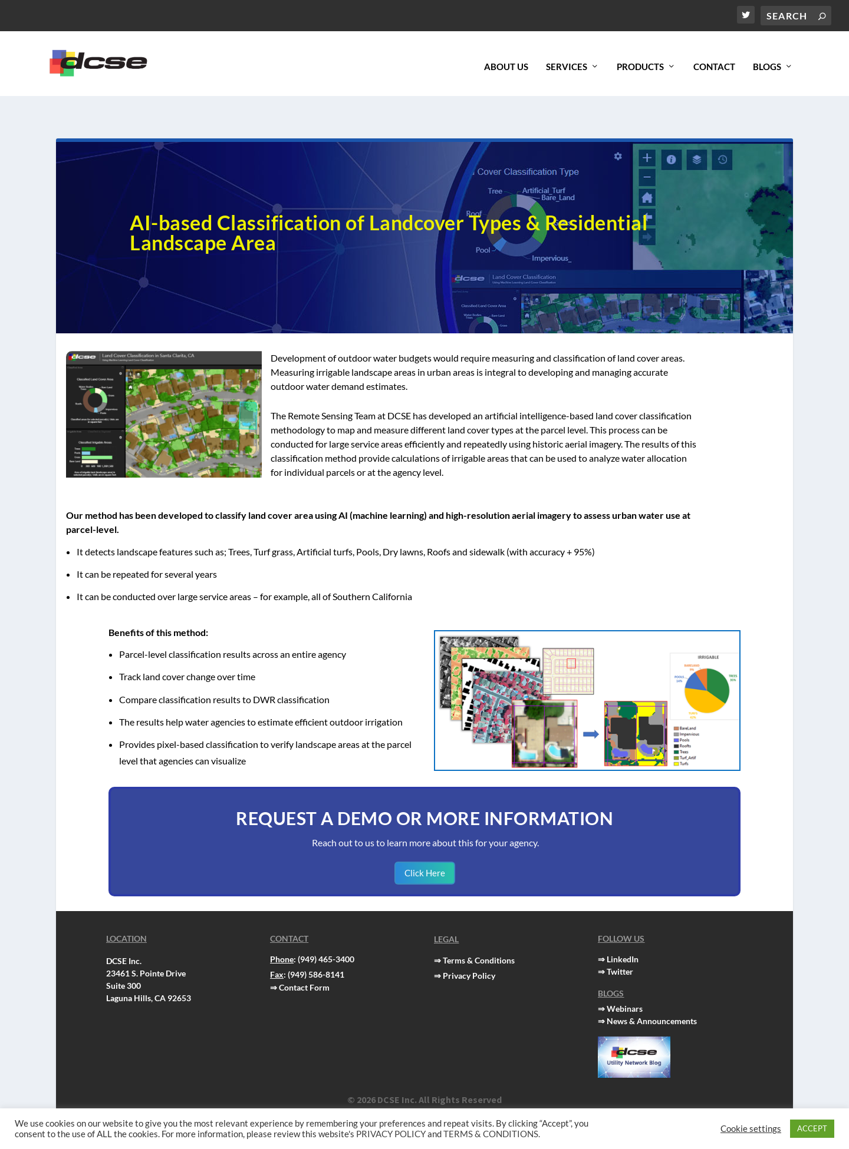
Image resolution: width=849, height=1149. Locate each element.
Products (640, 61)
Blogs (767, 61)
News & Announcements (652, 996)
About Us (506, 61)
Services (566, 61)
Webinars (625, 984)
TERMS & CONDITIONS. (491, 1134)
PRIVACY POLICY (391, 1134)
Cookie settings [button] (750, 1129)
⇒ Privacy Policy (464, 951)
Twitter (620, 947)
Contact (714, 61)
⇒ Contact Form (300, 963)
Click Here (424, 848)
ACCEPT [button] (812, 1128)
